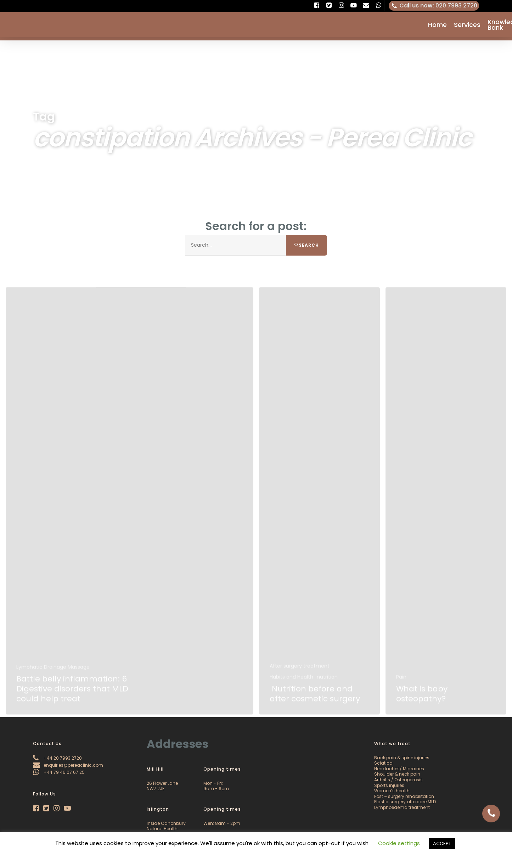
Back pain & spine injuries (401, 758)
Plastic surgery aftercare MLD (405, 802)
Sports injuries (389, 785)
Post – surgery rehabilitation (404, 796)
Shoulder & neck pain (397, 774)
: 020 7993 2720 (434, 6)
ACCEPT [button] (442, 843)
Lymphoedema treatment (402, 807)
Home (437, 26)
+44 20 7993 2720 (57, 758)
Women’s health (392, 791)
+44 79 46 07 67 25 (59, 772)
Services (467, 26)
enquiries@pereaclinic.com (68, 765)
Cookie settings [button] (399, 843)
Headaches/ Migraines (399, 769)
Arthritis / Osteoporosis (398, 780)
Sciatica (383, 763)
